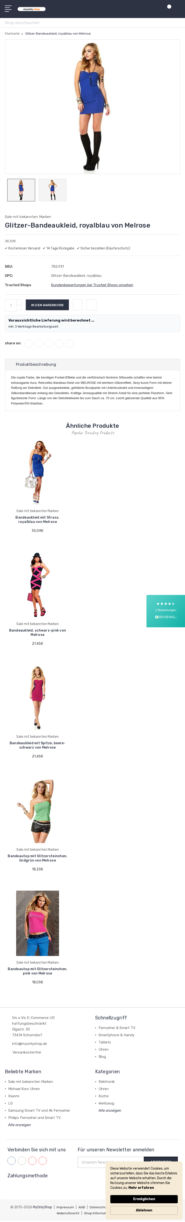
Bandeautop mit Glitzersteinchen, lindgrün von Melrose (37, 859)
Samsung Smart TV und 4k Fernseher (39, 1111)
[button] (165, 611)
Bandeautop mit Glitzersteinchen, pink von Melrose (37, 972)
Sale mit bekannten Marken (30, 1082)
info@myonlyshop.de (29, 1044)
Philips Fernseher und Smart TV (34, 1118)
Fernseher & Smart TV (117, 1028)
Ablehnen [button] (144, 1210)
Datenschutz (100, 1208)
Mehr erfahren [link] (141, 1188)
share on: (13, 343)
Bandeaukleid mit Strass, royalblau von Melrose (37, 520)
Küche (104, 1097)
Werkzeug (106, 1104)
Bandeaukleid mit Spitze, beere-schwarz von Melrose (38, 746)
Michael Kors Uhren (24, 1089)
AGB (82, 1208)
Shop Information (98, 1214)
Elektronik (107, 1082)
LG (10, 1104)
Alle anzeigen (19, 1125)
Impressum (65, 1208)
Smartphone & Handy (116, 1036)
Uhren (104, 1050)
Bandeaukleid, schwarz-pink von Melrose (37, 633)
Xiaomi (13, 1097)
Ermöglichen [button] (144, 1199)
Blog (102, 1057)
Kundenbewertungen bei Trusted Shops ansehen (92, 286)
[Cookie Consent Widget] (144, 1190)
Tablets (105, 1043)
